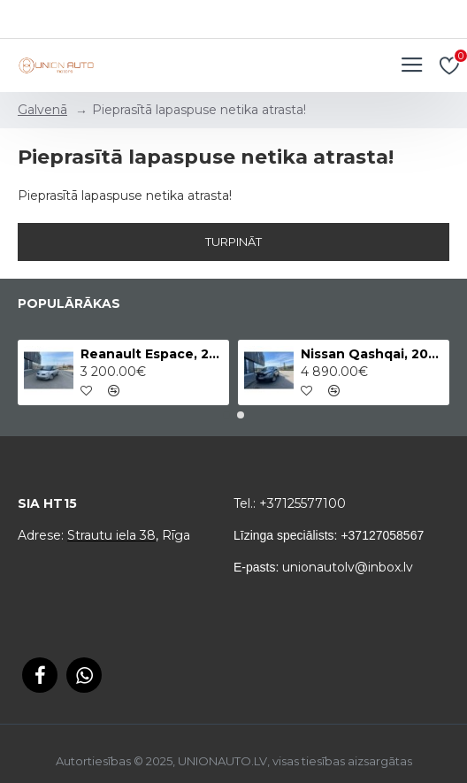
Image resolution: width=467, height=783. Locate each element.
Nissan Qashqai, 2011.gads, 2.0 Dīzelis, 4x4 (372, 354)
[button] (226, 414)
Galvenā (42, 110)
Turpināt (233, 241)
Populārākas (69, 303)
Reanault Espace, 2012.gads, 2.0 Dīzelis (151, 354)
